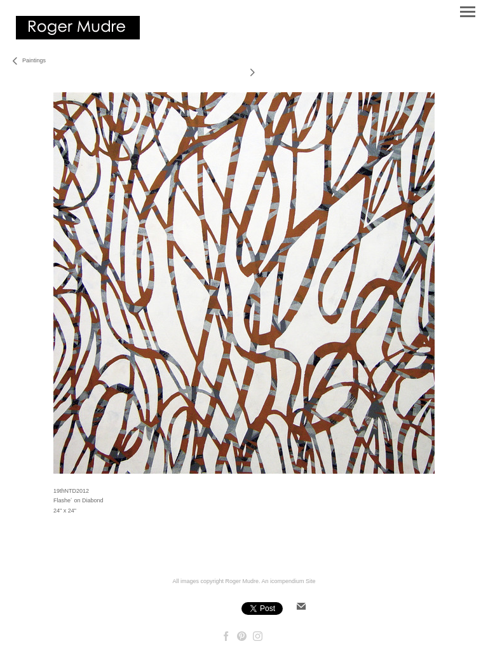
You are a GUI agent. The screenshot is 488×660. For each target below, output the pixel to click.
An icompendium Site (289, 581)
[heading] (78, 37)
